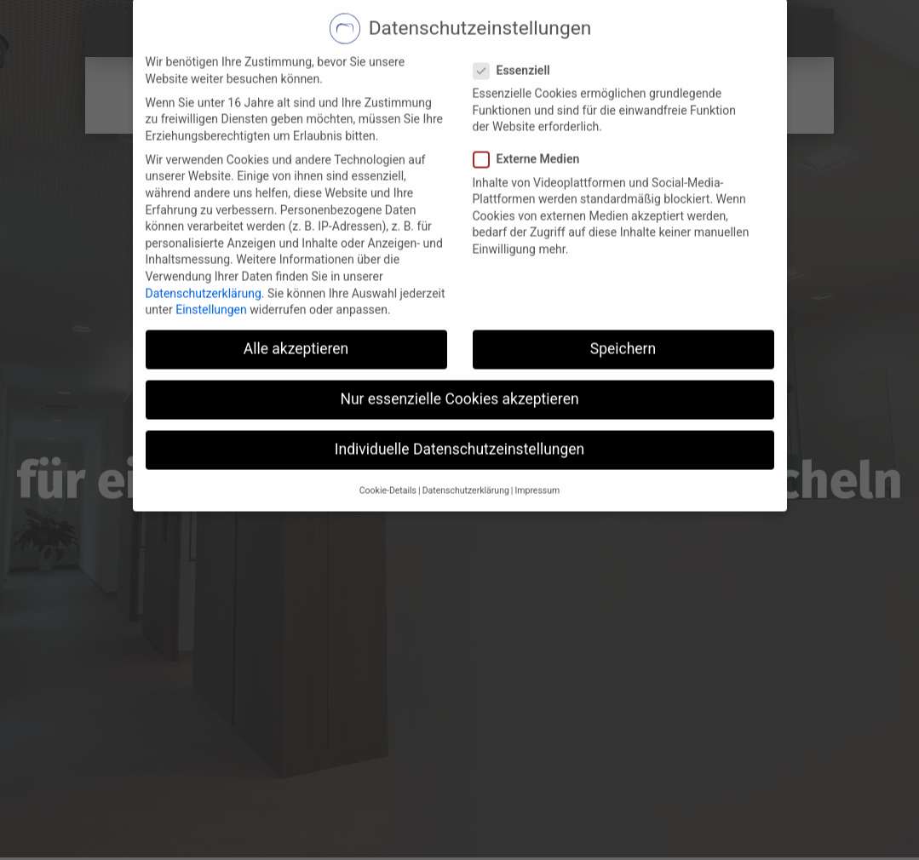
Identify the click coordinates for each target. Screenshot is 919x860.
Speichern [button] (623, 302)
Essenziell (517, 23)
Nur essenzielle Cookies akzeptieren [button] (459, 352)
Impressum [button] (537, 443)
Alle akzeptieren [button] (296, 302)
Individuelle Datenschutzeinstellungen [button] (459, 402)
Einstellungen (211, 263)
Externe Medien (532, 113)
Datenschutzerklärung (203, 246)
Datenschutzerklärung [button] (465, 443)
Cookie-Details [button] (387, 443)
